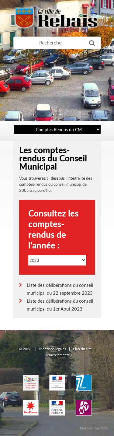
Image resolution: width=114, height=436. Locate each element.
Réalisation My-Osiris (94, 428)
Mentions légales (52, 348)
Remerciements (57, 355)
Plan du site (82, 348)
